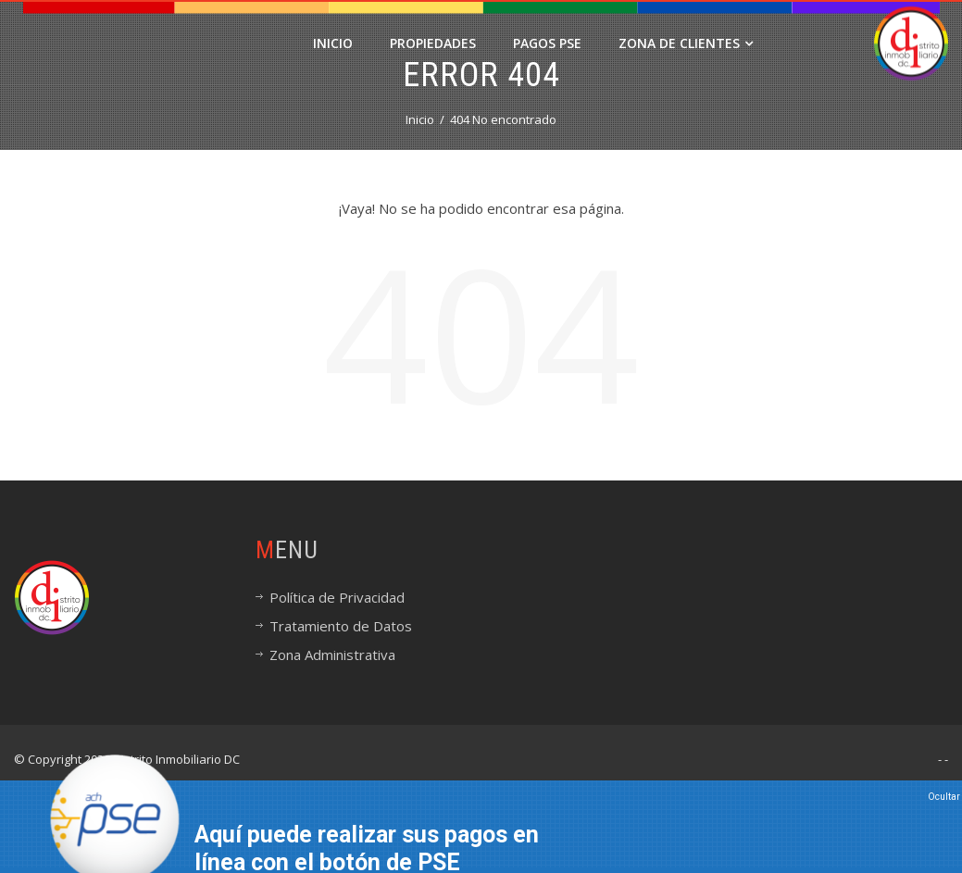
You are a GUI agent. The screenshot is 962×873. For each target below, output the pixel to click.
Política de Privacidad (337, 597)
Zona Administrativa (332, 654)
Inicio (333, 43)
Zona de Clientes (685, 43)
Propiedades (433, 43)
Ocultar (944, 797)
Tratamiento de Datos (340, 626)
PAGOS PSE (547, 43)
